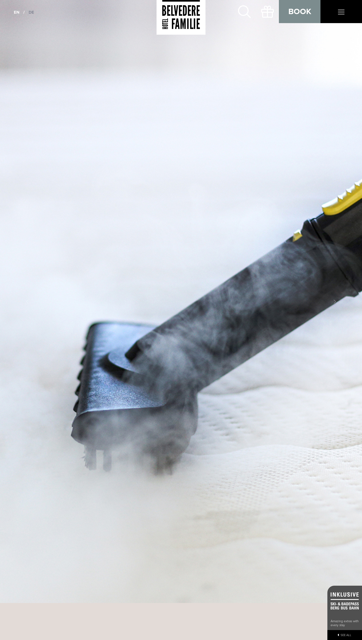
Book (299, 11)
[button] (27, 301)
